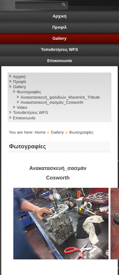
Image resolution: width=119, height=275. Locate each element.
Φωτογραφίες (29, 91)
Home (40, 132)
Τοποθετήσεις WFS (59, 49)
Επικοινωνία (59, 60)
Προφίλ (59, 27)
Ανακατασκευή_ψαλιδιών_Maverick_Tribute (60, 97)
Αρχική (60, 16)
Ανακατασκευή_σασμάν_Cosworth (52, 102)
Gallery (59, 38)
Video (22, 107)
